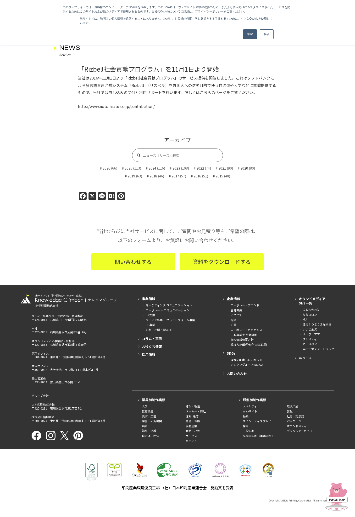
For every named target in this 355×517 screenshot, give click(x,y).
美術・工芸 (149, 416)
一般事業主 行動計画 (244, 335)
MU (305, 319)
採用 (246, 426)
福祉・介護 (149, 431)
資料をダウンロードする (222, 261)
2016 (197, 176)
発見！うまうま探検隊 (317, 324)
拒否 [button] (267, 34)
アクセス (236, 315)
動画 (246, 416)
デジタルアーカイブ (299, 431)
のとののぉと (311, 309)
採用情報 (148, 354)
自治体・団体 (150, 436)
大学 (145, 406)
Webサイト (250, 411)
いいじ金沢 (310, 329)
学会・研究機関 (152, 421)
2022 (200, 168)
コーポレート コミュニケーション (167, 310)
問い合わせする (133, 261)
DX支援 (150, 315)
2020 (244, 168)
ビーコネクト (311, 344)
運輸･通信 (192, 416)
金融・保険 (193, 421)
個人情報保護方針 (242, 339)
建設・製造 (193, 406)
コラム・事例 (152, 338)
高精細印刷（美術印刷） (258, 436)
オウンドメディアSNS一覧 (312, 300)
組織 (233, 320)
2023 (176, 168)
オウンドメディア (298, 426)
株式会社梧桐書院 (43, 417)
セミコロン (310, 314)
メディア (191, 441)
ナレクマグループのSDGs (247, 364)
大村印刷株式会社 (43, 404)
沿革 (233, 325)
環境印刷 (292, 406)
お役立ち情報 (152, 346)
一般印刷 (248, 431)
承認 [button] (250, 34)
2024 (152, 168)
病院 (145, 426)
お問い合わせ (237, 373)
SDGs (231, 353)
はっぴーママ (311, 334)
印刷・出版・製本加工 (160, 330)
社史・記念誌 (295, 416)
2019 (131, 176)
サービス (191, 436)
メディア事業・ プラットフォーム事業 (170, 320)
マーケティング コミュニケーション (169, 305)
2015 (219, 176)
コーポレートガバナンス (246, 330)
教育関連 (147, 411)
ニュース (305, 357)
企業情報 (233, 298)
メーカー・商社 (196, 411)
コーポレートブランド (245, 305)
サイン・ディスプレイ (257, 421)
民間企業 (191, 426)
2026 (106, 168)
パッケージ (294, 421)
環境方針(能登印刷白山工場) (249, 344)
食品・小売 (193, 431)
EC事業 (150, 325)
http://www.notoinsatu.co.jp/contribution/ (116, 106)
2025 (128, 168)
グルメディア (311, 339)
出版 (290, 411)
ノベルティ (250, 406)
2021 (222, 168)
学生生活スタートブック (318, 349)
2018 (153, 176)
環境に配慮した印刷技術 (246, 360)
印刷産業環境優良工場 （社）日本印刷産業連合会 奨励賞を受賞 (177, 487)
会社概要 (236, 310)
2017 (175, 176)
